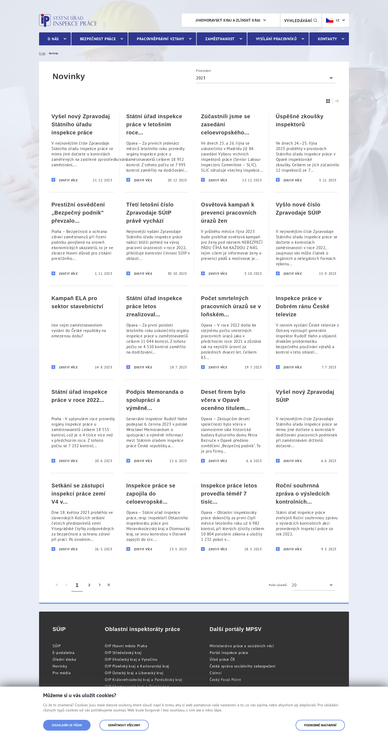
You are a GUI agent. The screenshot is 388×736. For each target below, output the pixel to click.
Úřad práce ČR (222, 659)
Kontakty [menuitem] (327, 38)
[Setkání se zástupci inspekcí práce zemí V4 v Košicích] (81, 517)
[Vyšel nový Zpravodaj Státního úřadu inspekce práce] (81, 148)
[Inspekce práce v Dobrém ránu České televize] (306, 332)
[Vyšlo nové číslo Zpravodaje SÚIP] (306, 239)
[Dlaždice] (328, 101)
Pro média (62, 672)
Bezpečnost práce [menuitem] (98, 38)
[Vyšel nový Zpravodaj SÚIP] (306, 426)
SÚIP (57, 645)
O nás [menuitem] (53, 38)
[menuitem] (57, 585)
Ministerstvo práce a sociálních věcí (242, 645)
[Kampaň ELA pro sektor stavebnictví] (81, 332)
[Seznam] (337, 101)
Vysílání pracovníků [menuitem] (276, 38)
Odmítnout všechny (124, 725)
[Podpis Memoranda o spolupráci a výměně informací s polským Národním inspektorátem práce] (156, 426)
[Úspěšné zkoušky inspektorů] (306, 148)
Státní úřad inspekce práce (68, 20)
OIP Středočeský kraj (123, 652)
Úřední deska (64, 659)
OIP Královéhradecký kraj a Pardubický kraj (143, 679)
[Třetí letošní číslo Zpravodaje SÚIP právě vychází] (156, 239)
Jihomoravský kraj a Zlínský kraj (228, 20)
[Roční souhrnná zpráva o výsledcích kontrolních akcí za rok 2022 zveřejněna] (306, 517)
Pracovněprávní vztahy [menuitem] (160, 38)
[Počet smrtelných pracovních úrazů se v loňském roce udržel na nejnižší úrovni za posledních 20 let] (231, 332)
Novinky (60, 666)
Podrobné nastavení (320, 725)
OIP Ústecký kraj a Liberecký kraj (134, 672)
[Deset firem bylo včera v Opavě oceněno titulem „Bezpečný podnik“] (231, 426)
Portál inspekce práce (229, 652)
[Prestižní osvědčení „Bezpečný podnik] (81, 239)
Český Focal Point (225, 679)
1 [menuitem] (77, 585)
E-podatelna (64, 652)
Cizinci (215, 672)
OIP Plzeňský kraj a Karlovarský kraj (137, 666)
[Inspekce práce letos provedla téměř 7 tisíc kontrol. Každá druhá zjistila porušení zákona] (231, 517)
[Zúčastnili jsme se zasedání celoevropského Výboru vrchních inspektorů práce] (231, 148)
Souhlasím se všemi (67, 725)
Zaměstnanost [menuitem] (220, 38)
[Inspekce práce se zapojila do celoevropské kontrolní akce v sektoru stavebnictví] (156, 517)
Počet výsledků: (278, 585)
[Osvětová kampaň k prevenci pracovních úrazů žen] (231, 239)
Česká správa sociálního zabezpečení (243, 666)
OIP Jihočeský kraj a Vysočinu (131, 659)
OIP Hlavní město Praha (126, 645)
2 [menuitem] (89, 585)
